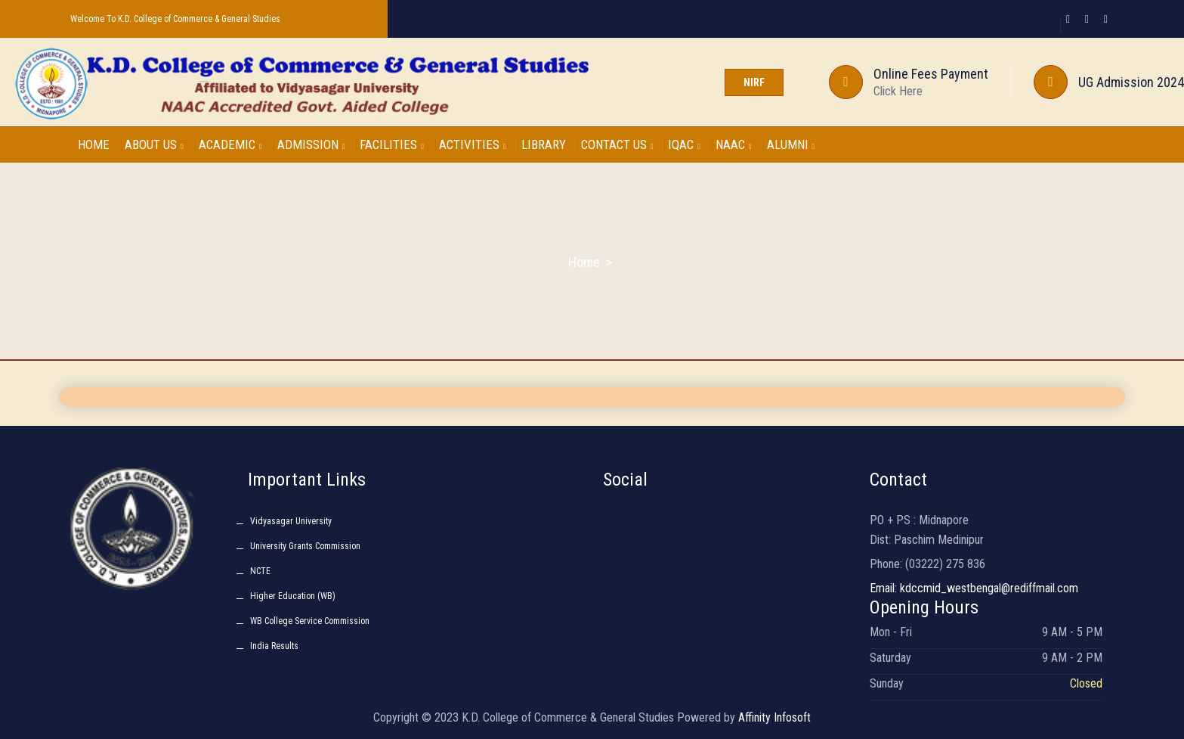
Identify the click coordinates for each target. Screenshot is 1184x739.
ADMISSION (311, 144)
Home (584, 262)
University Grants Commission (305, 546)
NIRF (754, 82)
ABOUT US (154, 144)
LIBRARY (543, 144)
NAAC (734, 144)
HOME (94, 144)
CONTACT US (617, 144)
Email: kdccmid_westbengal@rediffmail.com (974, 588)
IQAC (684, 144)
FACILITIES (392, 144)
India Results (274, 646)
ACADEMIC (230, 144)
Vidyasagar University (291, 521)
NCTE (260, 571)
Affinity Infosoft (774, 717)
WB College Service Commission (309, 621)
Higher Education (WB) (292, 596)
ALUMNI (791, 144)
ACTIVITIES (472, 144)
